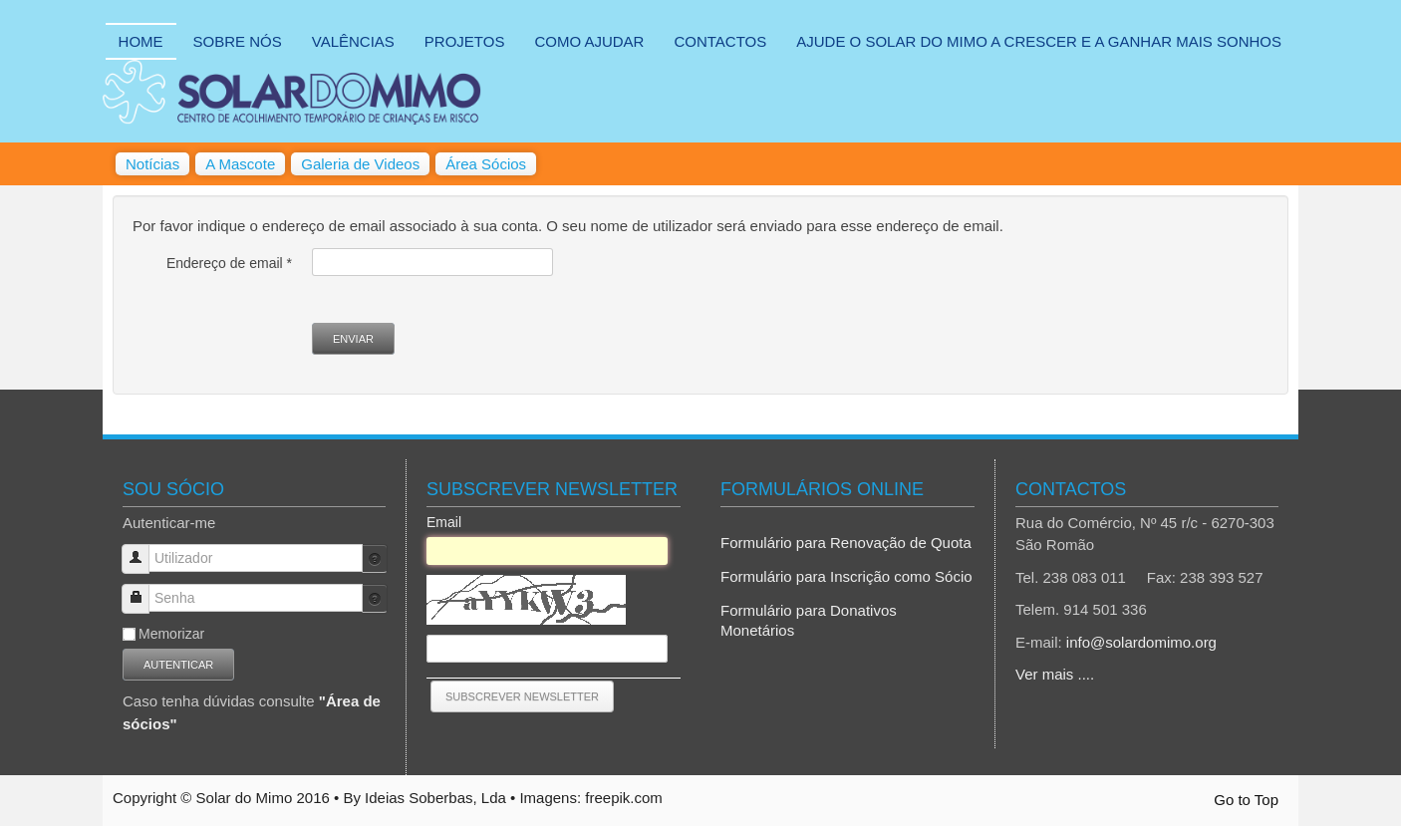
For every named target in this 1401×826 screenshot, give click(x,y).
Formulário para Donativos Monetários (808, 620)
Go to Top (1246, 799)
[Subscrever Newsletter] (522, 696)
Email (443, 522)
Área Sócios (485, 163)
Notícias (152, 163)
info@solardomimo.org (1141, 642)
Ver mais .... (1054, 674)
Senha (142, 589)
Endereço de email (229, 263)
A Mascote (240, 163)
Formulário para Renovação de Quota (846, 542)
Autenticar (178, 665)
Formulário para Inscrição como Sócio (846, 576)
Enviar (353, 339)
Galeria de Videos (360, 163)
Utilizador (142, 549)
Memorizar (171, 634)
